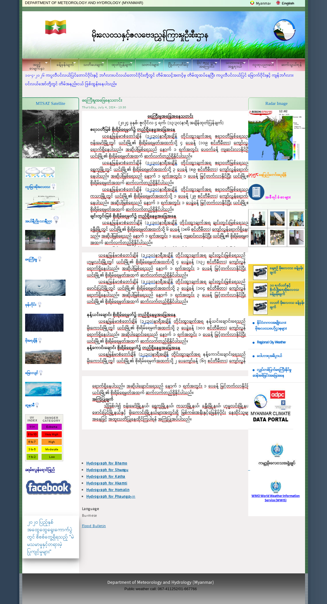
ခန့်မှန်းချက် (63, 64)
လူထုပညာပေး (261, 64)
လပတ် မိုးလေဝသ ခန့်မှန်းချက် (287, 305)
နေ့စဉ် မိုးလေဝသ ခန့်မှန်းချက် (286, 270)
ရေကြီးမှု (33, 260)
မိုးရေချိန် (34, 341)
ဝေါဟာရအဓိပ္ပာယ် (269, 356)
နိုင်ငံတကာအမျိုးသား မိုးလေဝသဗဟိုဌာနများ (270, 326)
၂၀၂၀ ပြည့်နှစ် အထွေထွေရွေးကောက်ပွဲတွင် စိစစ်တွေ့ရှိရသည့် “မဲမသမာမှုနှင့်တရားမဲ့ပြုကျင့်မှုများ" (50, 536)
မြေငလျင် (34, 373)
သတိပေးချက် (91, 64)
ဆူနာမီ (32, 405)
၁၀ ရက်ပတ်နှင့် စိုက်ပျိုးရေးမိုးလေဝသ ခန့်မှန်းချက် (284, 290)
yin (110, 497)
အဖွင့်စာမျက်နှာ (35, 65)
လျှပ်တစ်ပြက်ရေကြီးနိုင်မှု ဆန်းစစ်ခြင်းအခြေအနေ (272, 373)
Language (90, 509)
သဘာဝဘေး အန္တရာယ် (233, 65)
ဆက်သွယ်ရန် (291, 65)
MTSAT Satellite (50, 103)
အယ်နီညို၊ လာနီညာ (43, 221)
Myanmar (263, 4)
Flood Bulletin (94, 526)
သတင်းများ (148, 64)
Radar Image (276, 103)
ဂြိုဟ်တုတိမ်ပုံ (176, 64)
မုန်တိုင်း (33, 305)
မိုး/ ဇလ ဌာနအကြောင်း (204, 65)
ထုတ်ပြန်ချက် (119, 64)
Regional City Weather (271, 342)
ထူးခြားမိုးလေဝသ (40, 187)
